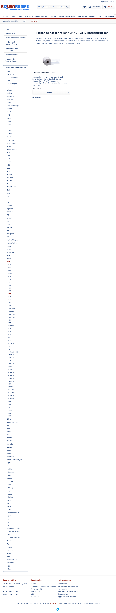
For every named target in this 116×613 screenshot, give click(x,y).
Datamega (10, 140)
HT (8, 184)
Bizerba (9, 112)
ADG (8, 71)
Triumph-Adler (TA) (13, 538)
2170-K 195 (11, 314)
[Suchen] (67, 7)
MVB (8, 255)
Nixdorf (9, 425)
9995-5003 (11, 390)
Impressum (35, 597)
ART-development (13, 77)
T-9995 (10, 410)
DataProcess (11, 143)
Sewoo (9, 506)
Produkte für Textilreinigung (11, 60)
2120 (9, 297)
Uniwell (9, 541)
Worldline (10, 563)
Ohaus (9, 431)
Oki (8, 435)
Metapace (10, 234)
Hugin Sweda (11, 187)
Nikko (9, 419)
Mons (9, 249)
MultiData (10, 252)
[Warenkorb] (108, 7)
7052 (9, 340)
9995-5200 (11, 398)
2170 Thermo (12, 308)
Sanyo (9, 491)
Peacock (10, 466)
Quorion (10, 478)
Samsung (10, 488)
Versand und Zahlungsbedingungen (44, 586)
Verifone (10, 550)
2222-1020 (11, 326)
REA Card (10, 481)
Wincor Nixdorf (12, 560)
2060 (9, 276)
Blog (7, 29)
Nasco (9, 259)
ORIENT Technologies (14, 460)
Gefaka (9, 174)
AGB (32, 594)
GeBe (8, 171)
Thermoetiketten (12, 55)
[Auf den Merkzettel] (37, 97)
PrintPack (10, 472)
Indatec (9, 206)
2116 (9, 291)
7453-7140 (11, 372)
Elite (8, 156)
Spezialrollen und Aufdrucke (12, 49)
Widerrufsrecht (36, 589)
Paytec (9, 463)
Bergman (10, 99)
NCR (8, 262)
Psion (9, 475)
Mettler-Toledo (12, 243)
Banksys (10, 93)
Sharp (9, 510)
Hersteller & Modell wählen (16, 68)
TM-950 (10, 416)
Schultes (10, 497)
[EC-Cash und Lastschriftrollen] (62, 16)
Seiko (8, 500)
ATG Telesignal (12, 84)
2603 (9, 332)
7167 (9, 346)
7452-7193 (11, 369)
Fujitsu (9, 165)
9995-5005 (11, 393)
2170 (9, 305)
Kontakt (33, 584)
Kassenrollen (62, 589)
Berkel (9, 102)
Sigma (9, 516)
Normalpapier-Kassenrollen (16, 38)
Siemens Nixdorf (13, 513)
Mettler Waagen (12, 240)
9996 (9, 404)
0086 (9, 270)
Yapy (8, 566)
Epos (8, 159)
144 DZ (10, 273)
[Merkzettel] (84, 7)
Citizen (9, 131)
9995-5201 (11, 401)
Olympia (10, 444)
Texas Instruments (13, 528)
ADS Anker (10, 74)
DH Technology (12, 149)
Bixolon (9, 109)
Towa (8, 535)
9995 (9, 384)
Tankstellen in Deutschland (68, 591)
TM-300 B (11, 413)
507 (9, 337)
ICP (8, 202)
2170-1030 (11, 311)
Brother (9, 118)
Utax (8, 544)
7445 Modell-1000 (13, 352)
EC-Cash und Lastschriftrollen (11, 43)
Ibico (8, 193)
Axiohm (9, 90)
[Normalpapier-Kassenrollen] (36, 16)
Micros (9, 246)
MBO (8, 230)
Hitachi (9, 181)
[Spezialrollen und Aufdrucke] (89, 16)
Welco (9, 556)
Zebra (9, 569)
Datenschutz (35, 591)
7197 (9, 349)
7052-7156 (11, 343)
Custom (9, 134)
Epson (9, 162)
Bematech (10, 96)
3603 (9, 334)
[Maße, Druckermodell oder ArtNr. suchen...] (53, 7)
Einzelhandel (62, 584)
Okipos (9, 438)
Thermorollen (10, 33)
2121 (9, 300)
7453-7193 (11, 381)
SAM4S (9, 485)
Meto (8, 237)
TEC (8, 525)
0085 (9, 268)
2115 (9, 288)
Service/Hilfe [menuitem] (107, 2)
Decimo (9, 146)
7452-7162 (11, 366)
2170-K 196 (11, 317)
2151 (9, 302)
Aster (8, 81)
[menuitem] (53, 7)
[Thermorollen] (16, 16)
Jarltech (9, 218)
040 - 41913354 (10, 591)
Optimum (10, 453)
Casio (8, 124)
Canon (9, 121)
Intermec (10, 212)
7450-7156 (11, 358)
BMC (8, 115)
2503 (9, 329)
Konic (9, 224)
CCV (8, 127)
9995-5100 (11, 396)
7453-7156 (11, 375)
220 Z (9, 323)
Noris (8, 428)
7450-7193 (11, 361)
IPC (8, 215)
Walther (9, 553)
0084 (9, 265)
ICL (8, 199)
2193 (9, 320)
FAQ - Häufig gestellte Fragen (68, 586)
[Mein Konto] (94, 7)
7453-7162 (11, 378)
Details (58, 92)
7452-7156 (11, 364)
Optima (9, 450)
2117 (9, 294)
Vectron (9, 547)
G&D (8, 168)
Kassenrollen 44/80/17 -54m (44, 72)
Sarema (9, 494)
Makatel (9, 227)
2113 (9, 285)
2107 (9, 282)
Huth (8, 190)
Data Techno (11, 137)
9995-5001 (11, 387)
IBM (8, 196)
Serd (8, 503)
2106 (9, 279)
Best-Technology (12, 106)
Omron (9, 447)
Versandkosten (55, 603)
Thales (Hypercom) (13, 531)
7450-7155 (11, 355)
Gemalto (10, 177)
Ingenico (10, 209)
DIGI (8, 152)
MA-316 (10, 407)
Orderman (10, 456)
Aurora (9, 87)
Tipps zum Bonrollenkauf (67, 597)
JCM (8, 221)
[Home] (5, 16)
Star (8, 522)
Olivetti (9, 441)
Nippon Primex (12, 422)
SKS (8, 519)
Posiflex (9, 469)
